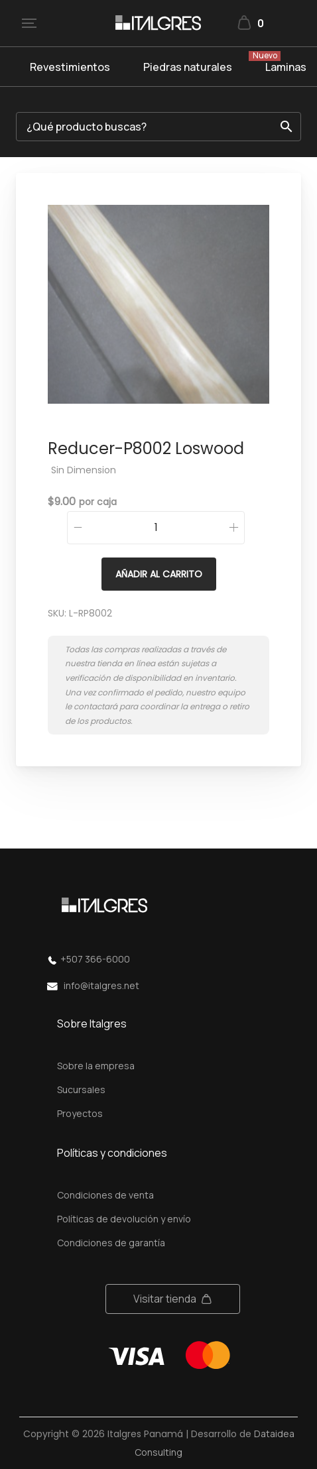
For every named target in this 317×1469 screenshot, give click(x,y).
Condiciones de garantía (111, 1242)
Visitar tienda (164, 1298)
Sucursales (81, 1089)
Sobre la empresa (96, 1065)
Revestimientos (70, 67)
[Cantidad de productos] (156, 527)
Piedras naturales (187, 67)
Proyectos (80, 1113)
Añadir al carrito (158, 574)
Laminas (285, 67)
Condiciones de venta (105, 1195)
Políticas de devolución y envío (124, 1218)
